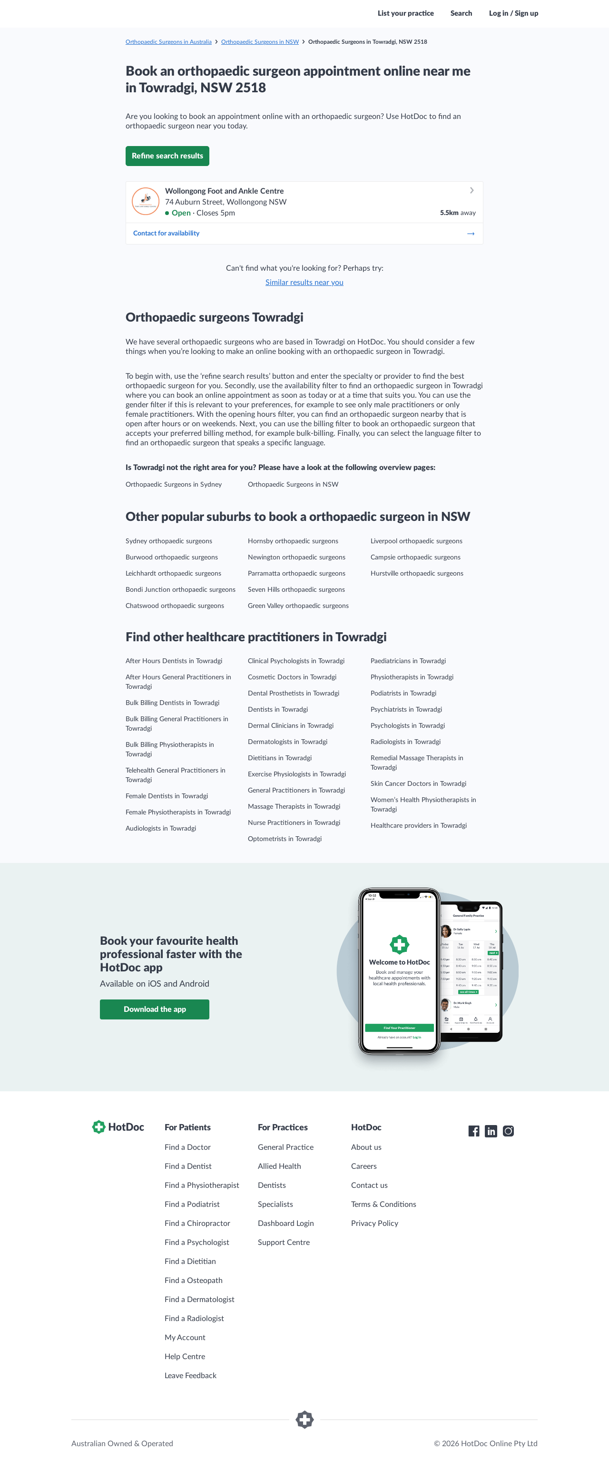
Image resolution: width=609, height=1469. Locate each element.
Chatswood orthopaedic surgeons (175, 606)
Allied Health (279, 1166)
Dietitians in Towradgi (280, 758)
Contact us (369, 1185)
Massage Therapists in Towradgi (294, 806)
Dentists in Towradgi (278, 709)
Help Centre (185, 1357)
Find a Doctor (188, 1147)
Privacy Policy (374, 1223)
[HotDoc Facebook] (473, 1131)
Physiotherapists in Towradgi (412, 677)
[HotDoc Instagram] (508, 1131)
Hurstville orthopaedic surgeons (417, 573)
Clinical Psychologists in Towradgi (296, 661)
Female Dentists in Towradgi (167, 796)
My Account (185, 1338)
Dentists (272, 1185)
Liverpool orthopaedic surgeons (416, 541)
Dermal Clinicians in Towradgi (291, 726)
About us (366, 1147)
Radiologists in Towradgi (406, 742)
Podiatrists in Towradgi (403, 693)
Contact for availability (304, 233)
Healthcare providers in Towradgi (419, 826)
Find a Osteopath (194, 1280)
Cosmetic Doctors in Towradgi (292, 677)
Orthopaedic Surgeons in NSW (260, 42)
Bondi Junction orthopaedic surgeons (181, 590)
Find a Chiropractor (197, 1223)
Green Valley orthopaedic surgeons (298, 606)
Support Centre (284, 1242)
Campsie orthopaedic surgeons (416, 557)
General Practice (286, 1147)
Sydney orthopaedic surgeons (169, 541)
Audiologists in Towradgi (161, 828)
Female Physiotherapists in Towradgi (178, 812)
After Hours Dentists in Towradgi (174, 661)
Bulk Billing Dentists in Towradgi (172, 703)
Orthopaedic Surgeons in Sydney (174, 484)
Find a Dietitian (190, 1261)
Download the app (155, 1009)
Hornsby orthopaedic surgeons (293, 541)
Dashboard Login (286, 1223)
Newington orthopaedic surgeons (296, 557)
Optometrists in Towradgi (285, 839)
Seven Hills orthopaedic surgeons (296, 590)
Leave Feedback (190, 1376)
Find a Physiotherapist (202, 1185)
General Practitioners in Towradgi (296, 790)
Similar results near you (304, 282)
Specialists (275, 1204)
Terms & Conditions (383, 1204)
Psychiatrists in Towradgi (406, 709)
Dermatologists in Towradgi (287, 742)
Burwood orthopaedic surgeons (172, 557)
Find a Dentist (188, 1166)
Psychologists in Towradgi (408, 726)
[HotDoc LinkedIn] (491, 1131)
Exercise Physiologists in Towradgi (297, 774)
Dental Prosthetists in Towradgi (293, 693)
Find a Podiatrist (192, 1204)
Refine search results (167, 156)
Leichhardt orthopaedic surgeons (173, 573)
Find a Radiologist (194, 1318)
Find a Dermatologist (200, 1299)
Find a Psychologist (197, 1242)
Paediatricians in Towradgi (408, 661)
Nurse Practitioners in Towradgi (294, 823)
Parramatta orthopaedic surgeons (296, 573)
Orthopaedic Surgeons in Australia (169, 42)
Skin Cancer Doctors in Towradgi (418, 784)
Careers (364, 1166)
